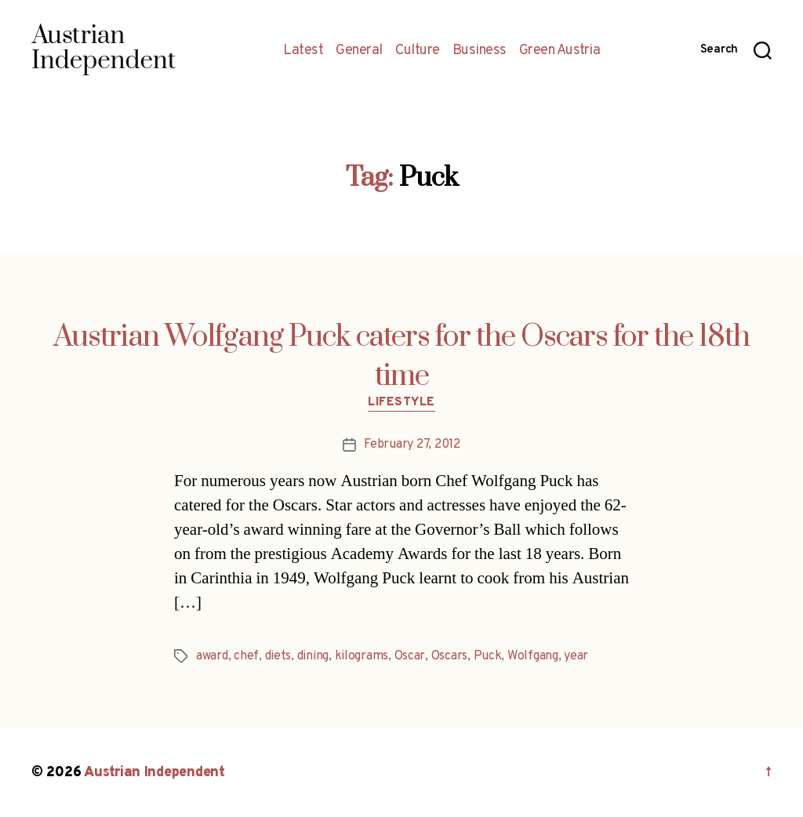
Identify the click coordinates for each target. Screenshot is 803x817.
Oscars (449, 656)
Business (479, 51)
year (576, 656)
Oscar (410, 656)
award (212, 656)
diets (278, 656)
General (359, 51)
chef (246, 656)
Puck (488, 656)
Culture (417, 51)
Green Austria (560, 51)
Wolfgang (532, 656)
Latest (303, 51)
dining (313, 656)
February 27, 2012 (412, 444)
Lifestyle (401, 403)
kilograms (362, 656)
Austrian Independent (154, 773)
